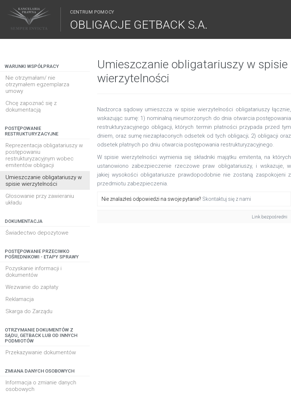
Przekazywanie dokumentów (40, 352)
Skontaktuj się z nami (226, 199)
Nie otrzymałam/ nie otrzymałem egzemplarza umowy (37, 84)
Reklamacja (19, 299)
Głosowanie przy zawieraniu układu (39, 199)
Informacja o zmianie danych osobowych (40, 385)
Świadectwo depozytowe (37, 232)
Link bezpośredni (269, 217)
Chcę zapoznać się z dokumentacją (31, 106)
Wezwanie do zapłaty (31, 287)
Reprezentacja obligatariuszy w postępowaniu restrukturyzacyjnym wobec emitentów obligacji (44, 155)
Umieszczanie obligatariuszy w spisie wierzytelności (43, 180)
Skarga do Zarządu (28, 311)
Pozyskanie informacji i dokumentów (33, 271)
